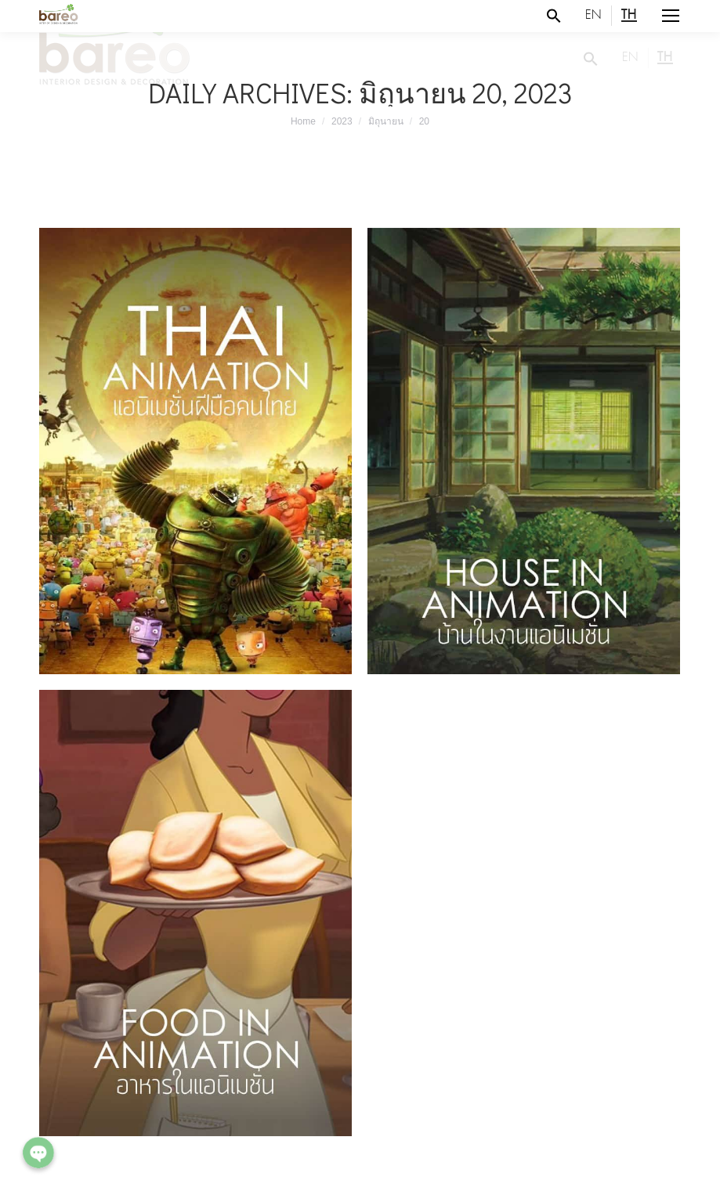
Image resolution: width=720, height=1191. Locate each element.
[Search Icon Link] (554, 15)
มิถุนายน (385, 121)
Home (303, 121)
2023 (342, 121)
